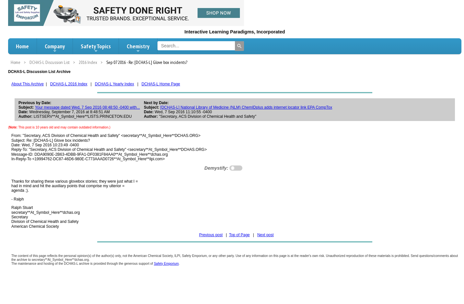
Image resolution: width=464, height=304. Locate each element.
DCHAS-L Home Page (161, 84)
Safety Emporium (166, 263)
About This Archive (27, 84)
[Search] (239, 46)
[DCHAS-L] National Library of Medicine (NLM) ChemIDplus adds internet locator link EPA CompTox (246, 107)
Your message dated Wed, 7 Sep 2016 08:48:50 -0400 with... (87, 107)
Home (22, 46)
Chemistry (138, 48)
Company (55, 48)
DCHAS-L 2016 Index (68, 84)
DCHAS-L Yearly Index (114, 84)
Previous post (211, 235)
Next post (265, 235)
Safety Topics (96, 48)
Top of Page (239, 235)
